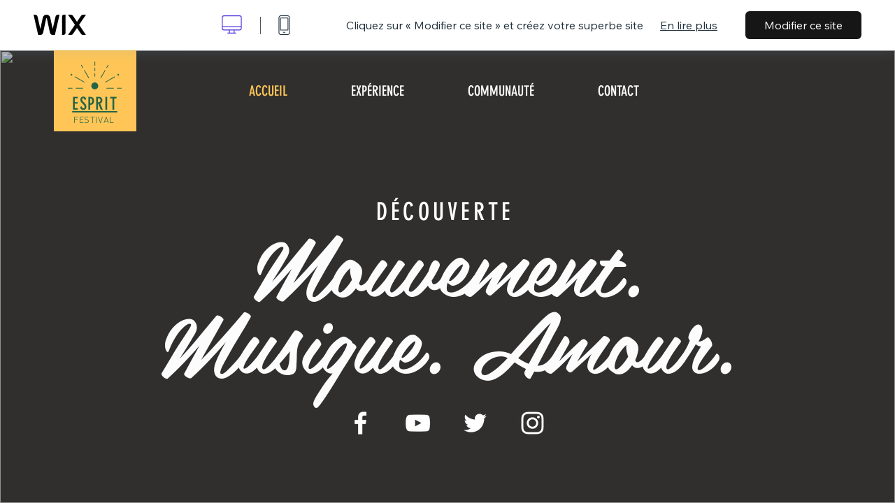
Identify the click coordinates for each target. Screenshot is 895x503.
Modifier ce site (803, 25)
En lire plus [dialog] (688, 25)
